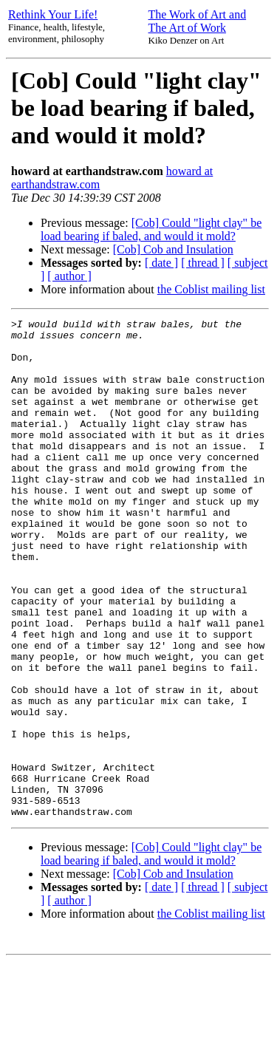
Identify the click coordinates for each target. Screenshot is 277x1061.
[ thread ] (203, 262)
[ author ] (69, 276)
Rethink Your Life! (53, 14)
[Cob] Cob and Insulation (173, 249)
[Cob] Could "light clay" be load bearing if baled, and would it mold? (151, 229)
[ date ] (161, 262)
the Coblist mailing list (211, 289)
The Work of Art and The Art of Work (197, 21)
